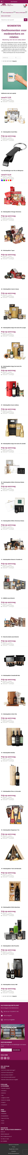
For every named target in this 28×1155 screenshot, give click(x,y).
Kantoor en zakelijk (5, 1100)
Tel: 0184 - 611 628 (5, 1138)
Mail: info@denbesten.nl (6, 1136)
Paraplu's (3, 1102)
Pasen (2, 1120)
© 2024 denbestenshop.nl (13, 1153)
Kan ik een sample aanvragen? (8, 1070)
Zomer (2, 1123)
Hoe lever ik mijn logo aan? (7, 1072)
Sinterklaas (3, 1113)
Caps (2, 1095)
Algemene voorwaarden (14, 1144)
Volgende (14, 61)
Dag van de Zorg (5, 1118)
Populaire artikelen (5, 1088)
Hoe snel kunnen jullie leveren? (8, 1077)
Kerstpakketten (4, 1116)
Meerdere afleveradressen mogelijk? (9, 1079)
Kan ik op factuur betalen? (7, 1075)
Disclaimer (13, 1151)
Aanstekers (4, 1090)
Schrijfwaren (4, 1104)
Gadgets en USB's (5, 1097)
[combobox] (13, 19)
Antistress (3, 1093)
